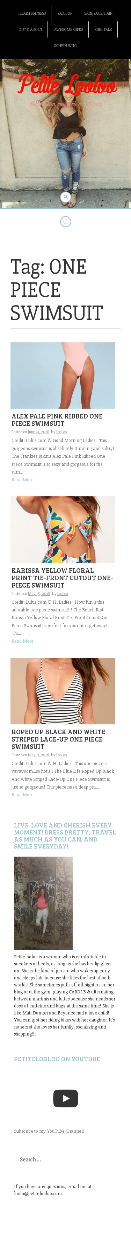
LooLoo (61, 432)
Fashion (65, 13)
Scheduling (65, 45)
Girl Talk (103, 29)
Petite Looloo (66, 86)
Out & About (30, 29)
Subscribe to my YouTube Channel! (49, 1131)
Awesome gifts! (68, 29)
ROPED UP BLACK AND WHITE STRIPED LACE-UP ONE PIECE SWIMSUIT (58, 739)
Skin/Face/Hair (98, 13)
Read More (23, 480)
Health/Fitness (32, 13)
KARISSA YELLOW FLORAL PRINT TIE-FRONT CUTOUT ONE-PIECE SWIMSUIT (62, 577)
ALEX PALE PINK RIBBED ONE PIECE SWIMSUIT (57, 419)
